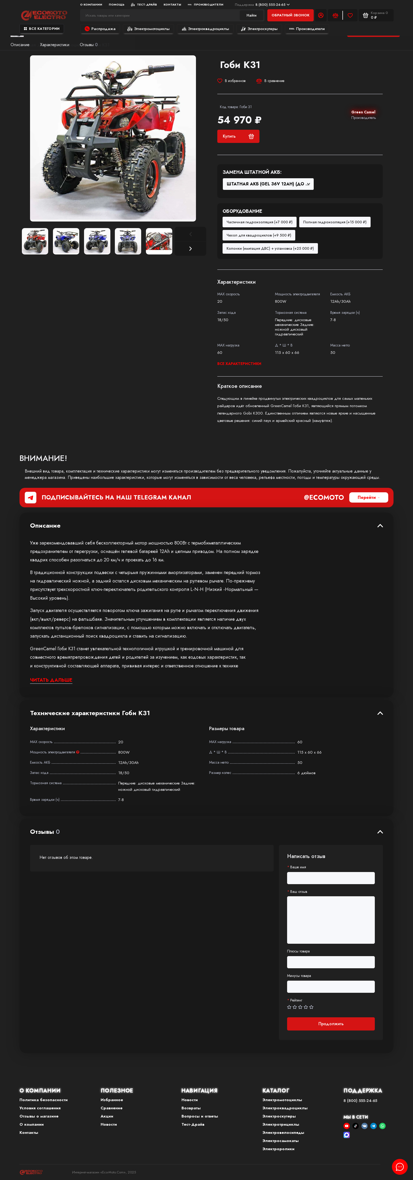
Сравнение (111, 1108)
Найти (252, 15)
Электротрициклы (281, 1124)
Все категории (42, 28)
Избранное (112, 1100)
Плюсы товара (298, 951)
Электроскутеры (259, 29)
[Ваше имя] (331, 878)
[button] (190, 249)
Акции (107, 1116)
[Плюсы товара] (331, 962)
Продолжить (331, 1024)
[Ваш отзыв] (331, 920)
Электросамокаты (281, 1141)
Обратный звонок (290, 15)
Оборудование (242, 211)
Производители (205, 4)
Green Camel (363, 112)
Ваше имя (298, 867)
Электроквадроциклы (205, 29)
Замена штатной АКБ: (252, 172)
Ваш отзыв (298, 891)
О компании (91, 4)
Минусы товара (299, 976)
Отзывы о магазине (38, 1116)
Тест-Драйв (144, 4)
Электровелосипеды (283, 1132)
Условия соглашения (40, 1108)
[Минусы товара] (331, 987)
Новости (109, 1124)
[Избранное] (350, 15)
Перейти (367, 497)
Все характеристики (239, 363)
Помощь (116, 4)
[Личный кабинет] (321, 15)
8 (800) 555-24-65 (262, 4)
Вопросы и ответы (199, 1116)
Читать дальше (51, 680)
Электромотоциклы (148, 29)
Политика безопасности (43, 1100)
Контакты (172, 4)
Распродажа (100, 29)
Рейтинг (296, 1000)
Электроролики (278, 1149)
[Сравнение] (335, 15)
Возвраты (191, 1108)
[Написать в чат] (400, 1167)
